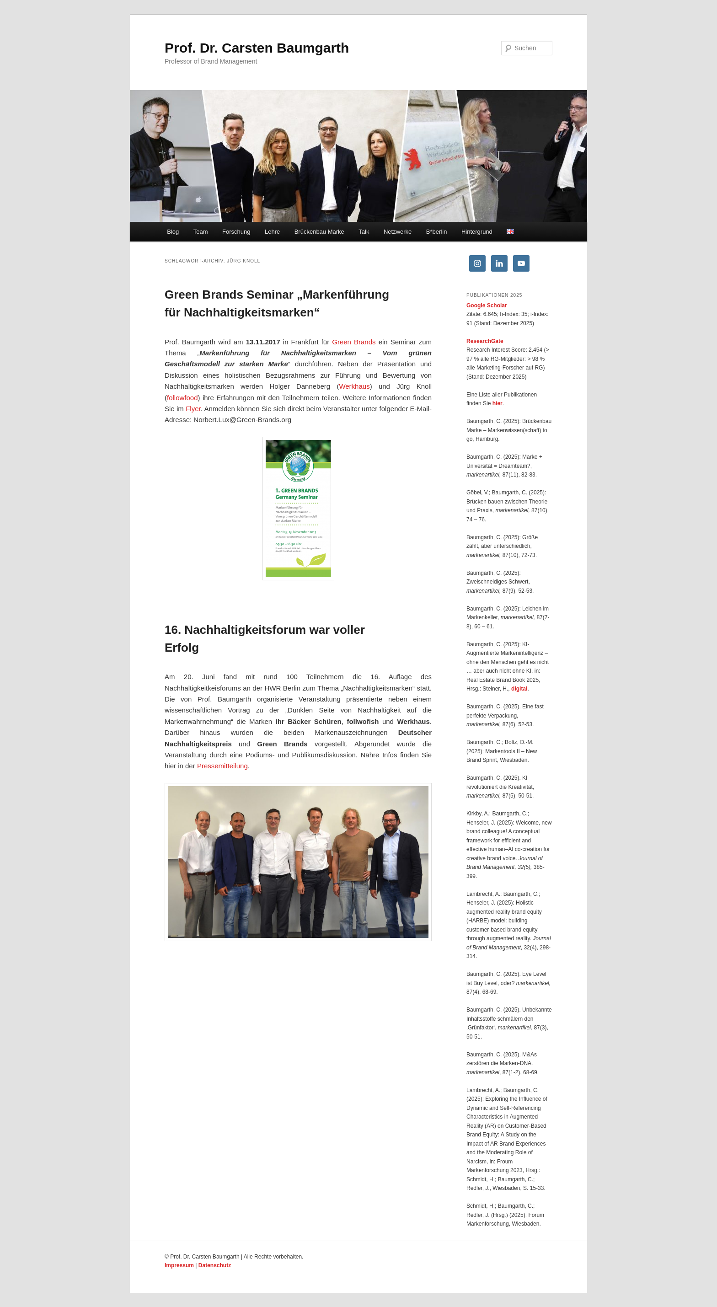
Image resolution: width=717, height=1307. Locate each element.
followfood (182, 398)
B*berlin (436, 231)
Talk (363, 231)
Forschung (236, 231)
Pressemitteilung (222, 766)
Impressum (179, 1265)
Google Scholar (486, 305)
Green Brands (353, 342)
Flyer (193, 408)
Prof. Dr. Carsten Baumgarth (257, 47)
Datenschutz (214, 1265)
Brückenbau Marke (319, 231)
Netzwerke (398, 231)
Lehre (272, 231)
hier (497, 403)
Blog (173, 231)
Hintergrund (476, 231)
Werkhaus (354, 386)
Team (200, 231)
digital (519, 689)
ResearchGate (484, 341)
